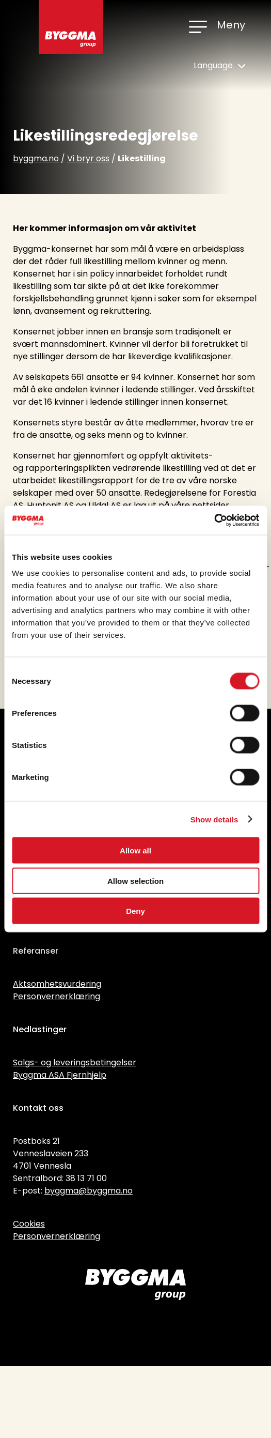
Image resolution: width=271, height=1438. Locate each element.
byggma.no (36, 158)
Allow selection (135, 880)
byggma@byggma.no (88, 1191)
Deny (135, 911)
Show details (214, 819)
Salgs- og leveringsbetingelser (74, 1062)
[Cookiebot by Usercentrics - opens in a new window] (214, 520)
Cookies (29, 1224)
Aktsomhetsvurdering (57, 984)
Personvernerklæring (56, 996)
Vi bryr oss (88, 158)
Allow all (135, 850)
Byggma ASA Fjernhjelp (59, 1075)
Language (219, 65)
